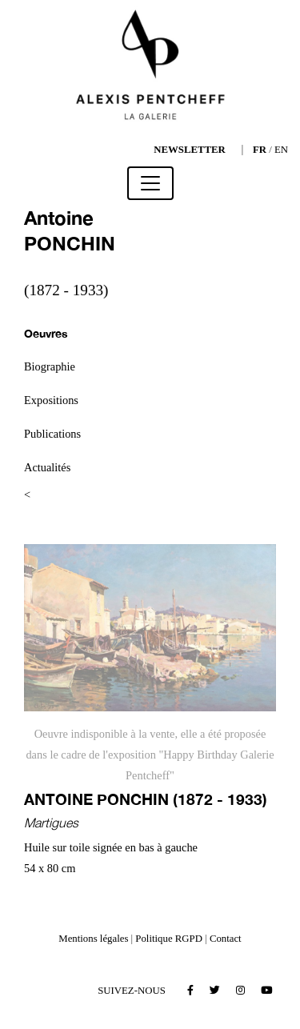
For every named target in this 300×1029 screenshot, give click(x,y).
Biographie (49, 366)
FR (259, 149)
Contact (226, 938)
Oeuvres (46, 333)
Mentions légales (93, 938)
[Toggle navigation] (150, 183)
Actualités (47, 467)
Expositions (51, 400)
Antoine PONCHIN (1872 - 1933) (145, 799)
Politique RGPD (168, 938)
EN (281, 149)
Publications (52, 433)
